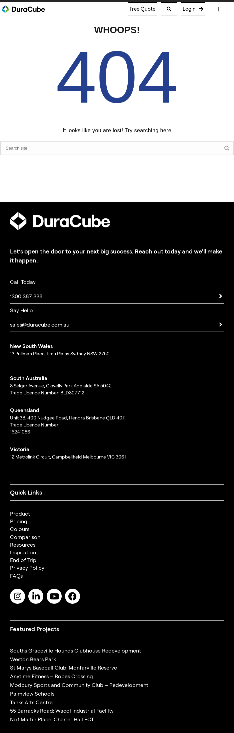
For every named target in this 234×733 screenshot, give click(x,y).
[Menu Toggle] (219, 9)
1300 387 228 (26, 296)
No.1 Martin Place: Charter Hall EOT (52, 719)
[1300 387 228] (220, 296)
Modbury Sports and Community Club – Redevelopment (79, 685)
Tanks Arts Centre (31, 702)
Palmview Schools (32, 693)
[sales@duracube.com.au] (220, 324)
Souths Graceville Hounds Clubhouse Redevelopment (75, 650)
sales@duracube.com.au (39, 324)
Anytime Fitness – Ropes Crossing (51, 676)
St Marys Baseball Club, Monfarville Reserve (63, 667)
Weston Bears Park (33, 659)
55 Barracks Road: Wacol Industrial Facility (62, 710)
